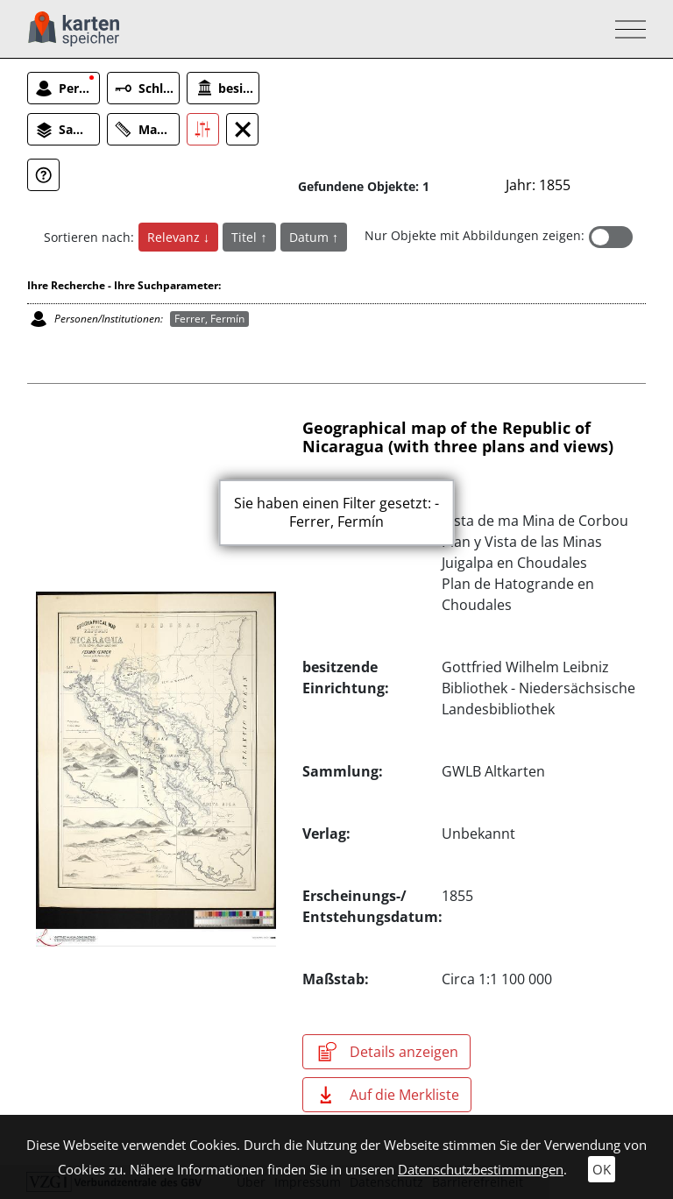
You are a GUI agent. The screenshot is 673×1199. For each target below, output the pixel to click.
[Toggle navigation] (625, 29)
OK (601, 1169)
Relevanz (175, 237)
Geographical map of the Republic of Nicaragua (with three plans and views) (457, 437)
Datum (310, 237)
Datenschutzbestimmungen (480, 1169)
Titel (245, 237)
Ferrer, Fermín (209, 318)
